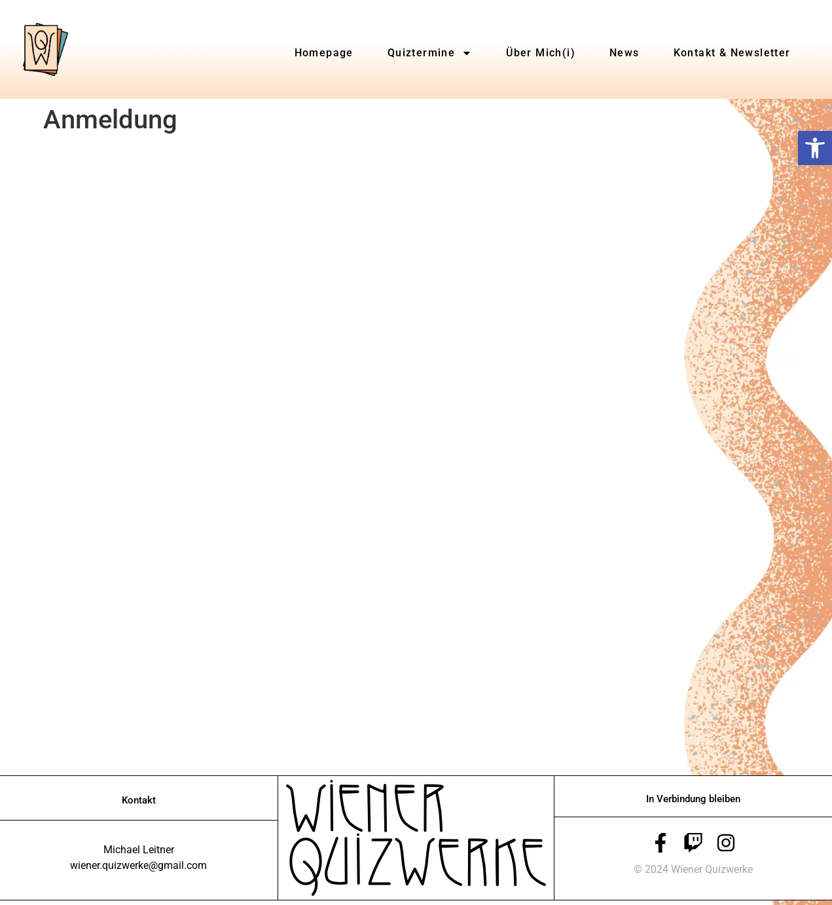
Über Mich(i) (540, 52)
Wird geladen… (252, 454)
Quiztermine (430, 53)
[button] (815, 148)
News (624, 52)
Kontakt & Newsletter (732, 52)
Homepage (324, 52)
